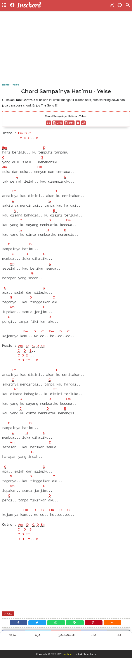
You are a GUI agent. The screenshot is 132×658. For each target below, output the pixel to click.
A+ (13, 646)
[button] (116, 633)
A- (38, 646)
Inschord (68, 654)
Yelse (9, 622)
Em (20, 133)
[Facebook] (14, 633)
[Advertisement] (66, 48)
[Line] (75, 633)
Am (4, 168)
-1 (119, 646)
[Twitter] (35, 633)
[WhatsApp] (55, 633)
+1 (94, 646)
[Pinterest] (96, 633)
